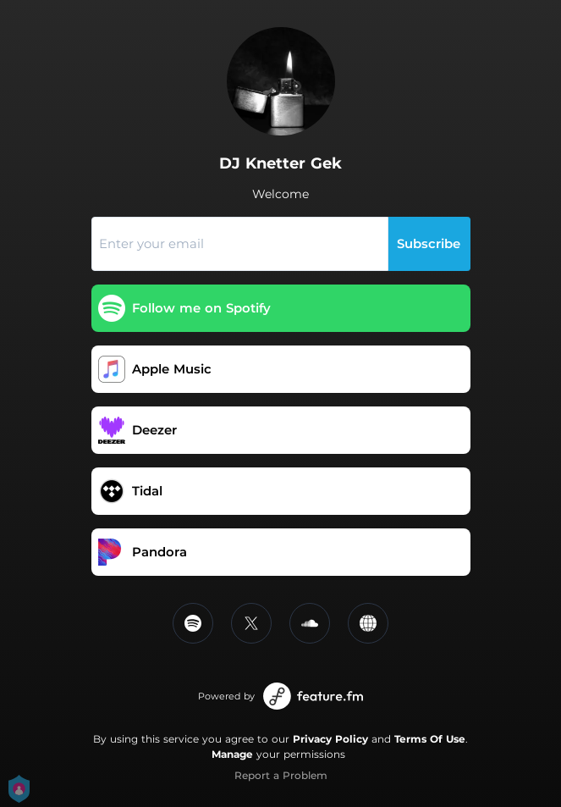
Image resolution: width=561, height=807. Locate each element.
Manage (232, 754)
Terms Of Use (429, 738)
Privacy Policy (330, 738)
